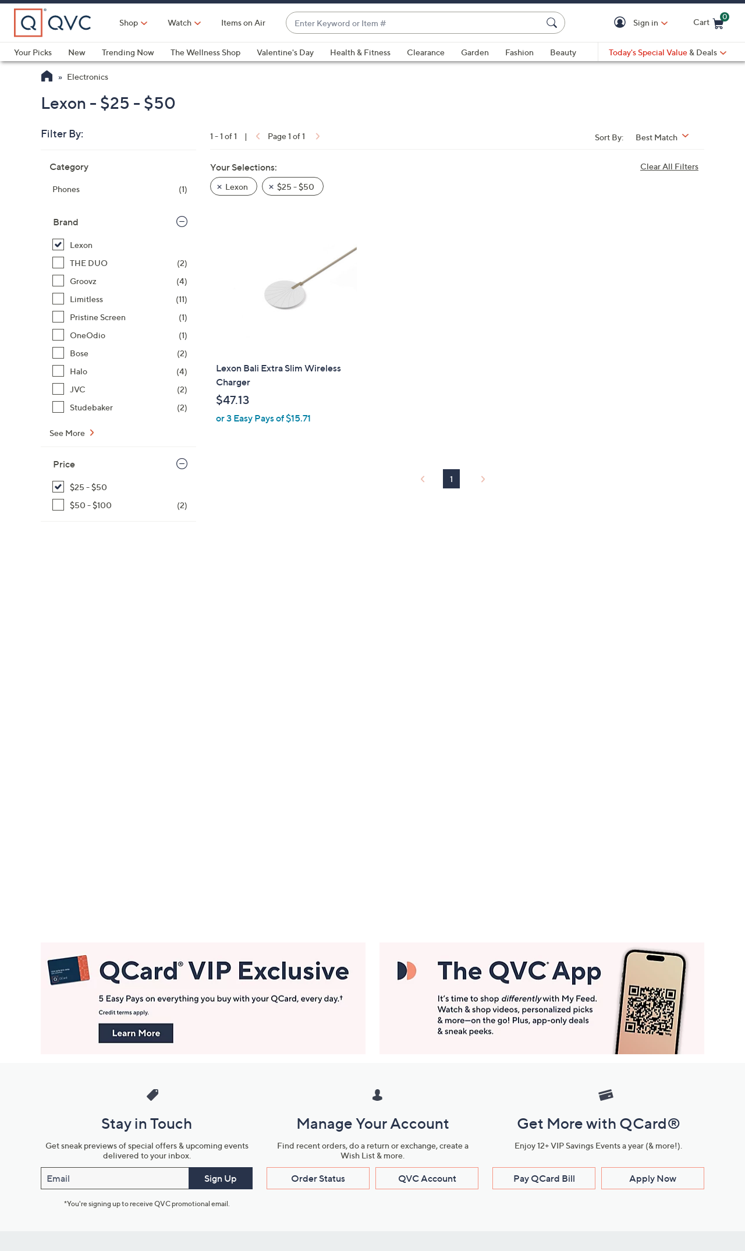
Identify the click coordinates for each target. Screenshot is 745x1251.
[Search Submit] (553, 22)
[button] (622, 23)
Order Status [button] (318, 1178)
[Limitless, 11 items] (119, 299)
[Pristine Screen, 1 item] (119, 317)
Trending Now (128, 52)
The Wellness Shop (205, 52)
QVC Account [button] (427, 1178)
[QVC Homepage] (46, 77)
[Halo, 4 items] (119, 371)
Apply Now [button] (652, 1178)
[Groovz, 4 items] (119, 281)
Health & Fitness (360, 52)
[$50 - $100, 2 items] (119, 505)
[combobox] (413, 23)
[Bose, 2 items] (119, 353)
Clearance (426, 52)
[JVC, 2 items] (119, 389)
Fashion (519, 52)
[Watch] (180, 22)
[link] (256, 136)
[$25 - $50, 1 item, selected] (119, 487)
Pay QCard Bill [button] (544, 1178)
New (77, 52)
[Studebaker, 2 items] (119, 407)
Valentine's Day (285, 52)
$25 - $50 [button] (295, 187)
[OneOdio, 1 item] (119, 335)
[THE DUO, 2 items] (119, 263)
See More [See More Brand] (68, 433)
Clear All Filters (669, 166)
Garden (475, 52)
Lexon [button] (236, 187)
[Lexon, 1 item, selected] (119, 245)
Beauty (563, 52)
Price (64, 464)
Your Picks (33, 52)
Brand (66, 222)
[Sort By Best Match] (666, 137)
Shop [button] (128, 22)
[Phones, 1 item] (119, 189)
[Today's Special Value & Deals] (667, 52)
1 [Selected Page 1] (451, 479)
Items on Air (243, 22)
